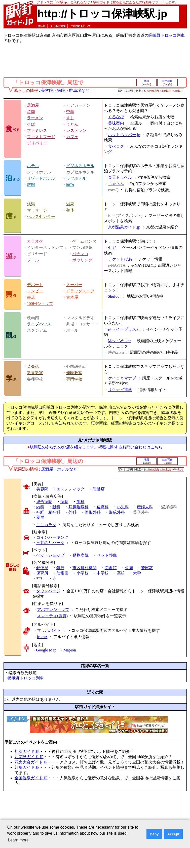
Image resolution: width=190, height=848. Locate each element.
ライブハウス (39, 324)
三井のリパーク (50, 543)
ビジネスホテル (80, 166)
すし (70, 118)
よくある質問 (57, 26)
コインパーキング (52, 537)
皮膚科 (103, 507)
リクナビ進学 (120, 390)
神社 (40, 578)
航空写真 (167, 81)
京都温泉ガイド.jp (124, 227)
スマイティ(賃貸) (52, 616)
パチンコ (80, 254)
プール (33, 260)
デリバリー (37, 143)
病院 (64, 501)
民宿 (70, 184)
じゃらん (116, 183)
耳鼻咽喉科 (78, 507)
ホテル (33, 166)
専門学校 (74, 379)
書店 (31, 297)
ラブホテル (76, 178)
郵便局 (42, 568)
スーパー (74, 285)
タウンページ (48, 591)
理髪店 (99, 489)
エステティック (70, 489)
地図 (146, 81)
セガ (112, 247)
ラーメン (35, 118)
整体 (70, 210)
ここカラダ (46, 525)
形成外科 (117, 512)
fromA (42, 637)
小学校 (83, 573)
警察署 (147, 568)
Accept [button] (173, 834)
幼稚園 (62, 573)
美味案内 (116, 123)
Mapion (69, 650)
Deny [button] (154, 834)
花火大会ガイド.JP (31, 762)
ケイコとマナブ (122, 378)
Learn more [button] (18, 840)
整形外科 (93, 512)
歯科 (81, 501)
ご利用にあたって (80, 26)
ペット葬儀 (107, 555)
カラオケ (35, 241)
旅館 (31, 184)
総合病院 (44, 501)
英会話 (33, 366)
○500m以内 (152, 90)
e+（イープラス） (124, 329)
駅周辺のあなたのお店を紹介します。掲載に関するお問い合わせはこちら (96, 447)
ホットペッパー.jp (124, 135)
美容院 (42, 489)
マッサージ (37, 210)
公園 (129, 568)
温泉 (70, 204)
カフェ (72, 137)
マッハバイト (49, 630)
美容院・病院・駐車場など (65, 90)
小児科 (123, 507)
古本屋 (72, 297)
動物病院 (80, 555)
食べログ (116, 146)
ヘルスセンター (41, 216)
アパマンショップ (53, 609)
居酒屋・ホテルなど (59, 469)
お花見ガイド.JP (29, 757)
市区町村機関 (84, 568)
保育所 (42, 573)
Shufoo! (114, 296)
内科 (40, 507)
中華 (70, 111)
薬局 (40, 517)
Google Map (46, 650)
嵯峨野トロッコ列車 (166, 35)
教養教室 (35, 373)
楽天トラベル (120, 177)
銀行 (60, 568)
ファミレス (37, 130)
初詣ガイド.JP (27, 751)
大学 (137, 573)
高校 (121, 573)
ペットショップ (50, 555)
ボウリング (82, 260)
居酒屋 (33, 105)
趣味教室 (74, 373)
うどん (72, 124)
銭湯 (31, 204)
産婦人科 (145, 507)
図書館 (111, 568)
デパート (35, 285)
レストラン (76, 130)
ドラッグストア (80, 291)
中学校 (103, 573)
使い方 (41, 26)
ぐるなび (116, 117)
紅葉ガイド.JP (27, 767)
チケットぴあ (120, 259)
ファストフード (41, 137)
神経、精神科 (48, 512)
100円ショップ (40, 303)
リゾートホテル (41, 178)
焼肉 (31, 111)
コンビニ (35, 291)
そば (31, 124)
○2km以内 (165, 90)
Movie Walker (119, 341)
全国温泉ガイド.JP (31, 778)
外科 (72, 512)
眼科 (56, 507)
